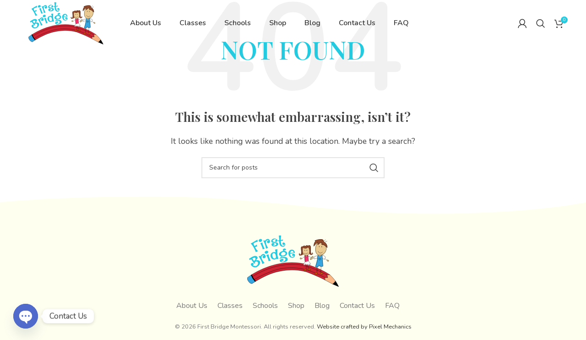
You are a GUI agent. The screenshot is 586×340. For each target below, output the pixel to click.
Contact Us (357, 306)
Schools (265, 306)
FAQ (392, 306)
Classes (230, 306)
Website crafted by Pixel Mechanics (364, 327)
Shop (296, 306)
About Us (191, 306)
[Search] (541, 30)
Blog (322, 306)
